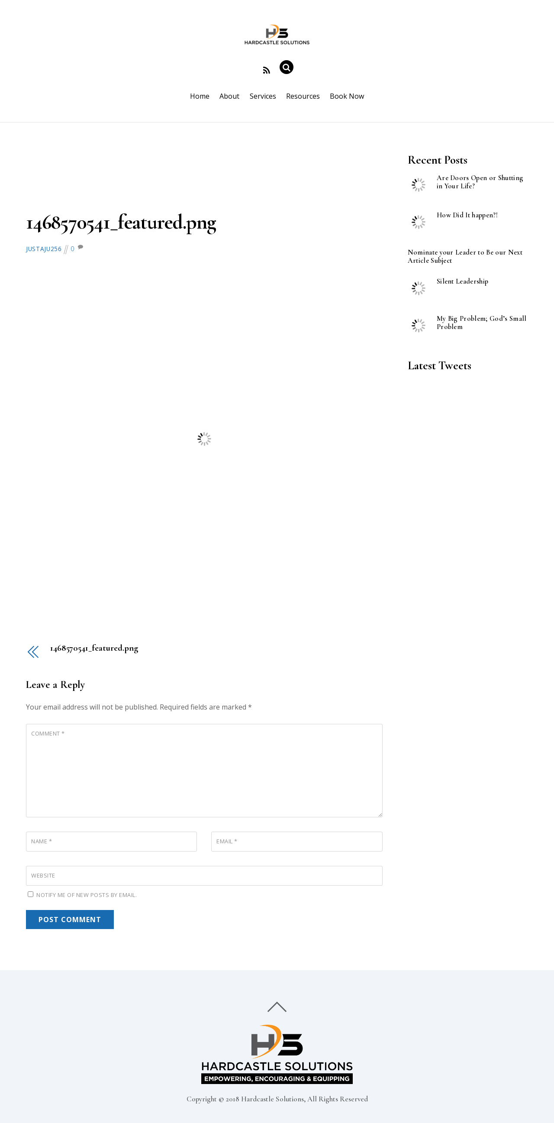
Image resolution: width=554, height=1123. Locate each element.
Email (227, 841)
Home (199, 96)
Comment (48, 733)
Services (263, 96)
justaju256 (44, 249)
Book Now (347, 96)
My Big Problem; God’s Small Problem (482, 323)
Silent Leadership (463, 282)
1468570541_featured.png (121, 222)
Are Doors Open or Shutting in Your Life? (480, 182)
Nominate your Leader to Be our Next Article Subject (465, 256)
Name (41, 841)
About (229, 96)
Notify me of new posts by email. (86, 895)
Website (43, 875)
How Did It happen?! (467, 215)
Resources (303, 96)
